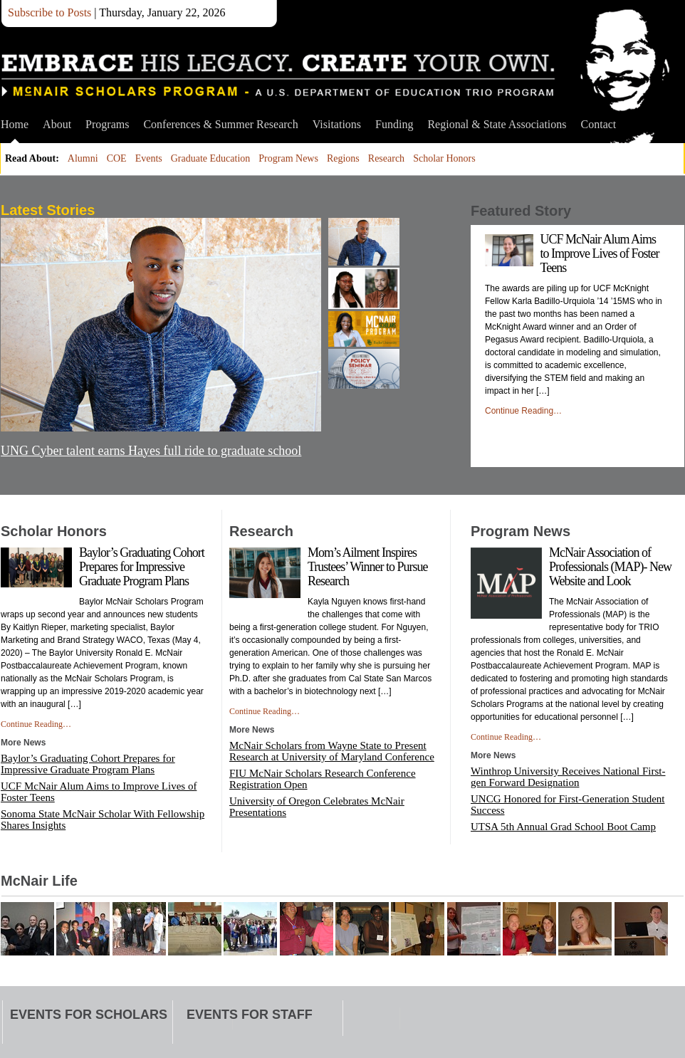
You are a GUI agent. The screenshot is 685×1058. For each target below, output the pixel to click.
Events (148, 158)
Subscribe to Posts (49, 12)
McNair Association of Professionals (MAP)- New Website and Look (610, 566)
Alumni (83, 158)
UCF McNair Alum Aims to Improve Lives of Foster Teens (599, 253)
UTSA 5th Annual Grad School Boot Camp (563, 826)
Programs (107, 124)
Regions (343, 158)
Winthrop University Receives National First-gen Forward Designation (568, 776)
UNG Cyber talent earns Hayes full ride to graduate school (151, 451)
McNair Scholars (278, 74)
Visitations (337, 124)
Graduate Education (211, 158)
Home (14, 124)
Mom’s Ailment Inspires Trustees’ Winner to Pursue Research (367, 566)
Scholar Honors (444, 158)
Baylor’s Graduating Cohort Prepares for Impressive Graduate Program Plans (141, 566)
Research (386, 158)
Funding (394, 124)
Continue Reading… (523, 411)
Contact (599, 124)
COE (117, 158)
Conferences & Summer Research (220, 124)
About (57, 124)
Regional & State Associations (496, 124)
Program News (288, 158)
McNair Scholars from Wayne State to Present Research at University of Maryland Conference (331, 751)
